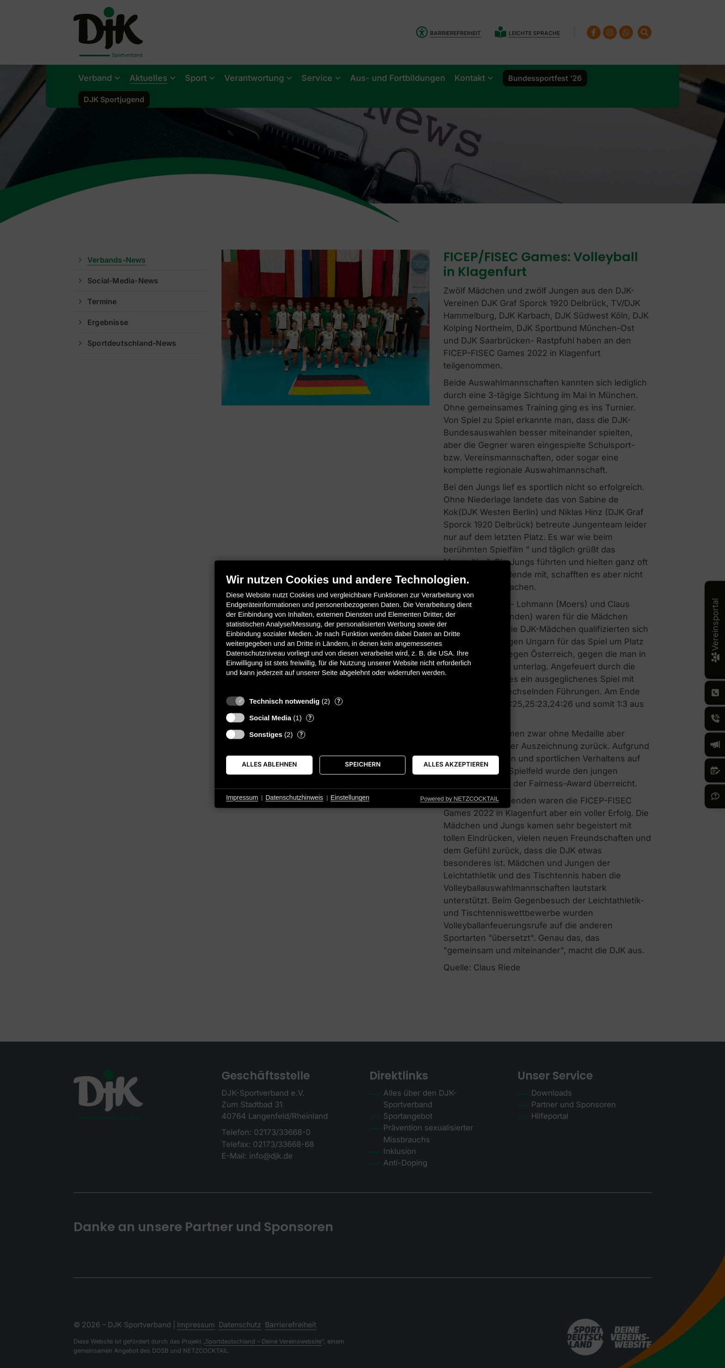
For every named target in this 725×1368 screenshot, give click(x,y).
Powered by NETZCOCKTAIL (459, 798)
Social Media (270, 718)
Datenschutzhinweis (294, 798)
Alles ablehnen (269, 764)
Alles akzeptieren (456, 764)
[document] (362, 631)
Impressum (242, 798)
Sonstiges (266, 734)
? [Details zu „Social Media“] (310, 717)
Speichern (363, 764)
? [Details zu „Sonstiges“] (301, 734)
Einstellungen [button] (350, 798)
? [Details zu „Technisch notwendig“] (338, 701)
